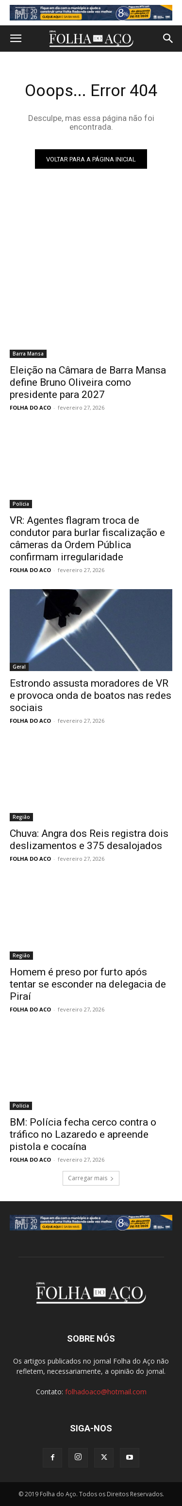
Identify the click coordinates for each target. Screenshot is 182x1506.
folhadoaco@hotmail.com (106, 1391)
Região (21, 816)
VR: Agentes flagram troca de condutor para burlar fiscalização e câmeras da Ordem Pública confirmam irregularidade (87, 539)
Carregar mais (91, 1178)
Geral (19, 666)
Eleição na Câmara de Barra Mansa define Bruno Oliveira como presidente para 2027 (88, 382)
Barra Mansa (28, 353)
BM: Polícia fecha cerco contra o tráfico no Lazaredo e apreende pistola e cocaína (83, 1134)
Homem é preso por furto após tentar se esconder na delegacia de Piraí (88, 984)
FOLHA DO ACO (30, 407)
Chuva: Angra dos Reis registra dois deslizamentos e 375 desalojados (89, 840)
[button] (15, 38)
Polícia (21, 503)
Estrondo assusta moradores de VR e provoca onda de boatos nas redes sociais (90, 695)
